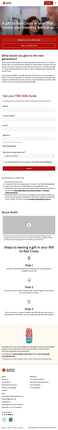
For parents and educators (39, 382)
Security (20, 427)
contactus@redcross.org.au (39, 199)
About (4, 376)
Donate (48, 3)
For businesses (35, 385)
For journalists (35, 388)
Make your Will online (29, 46)
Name (5, 106)
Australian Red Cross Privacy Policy (28, 190)
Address (7, 135)
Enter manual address (9, 146)
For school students (37, 379)
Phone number (9, 116)
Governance (6, 382)
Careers (4, 390)
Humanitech (6, 402)
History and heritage (9, 388)
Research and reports (9, 385)
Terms (9, 427)
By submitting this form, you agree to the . (29, 162)
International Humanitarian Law (12, 396)
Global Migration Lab (9, 399)
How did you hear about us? (14, 152)
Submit (29, 168)
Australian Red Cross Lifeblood (12, 405)
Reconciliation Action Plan (22, 354)
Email (5, 125)
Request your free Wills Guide (29, 40)
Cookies (14, 427)
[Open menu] (55, 3)
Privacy (4, 427)
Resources (33, 376)
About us (5, 379)
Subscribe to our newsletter (11, 407)
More (3, 393)
